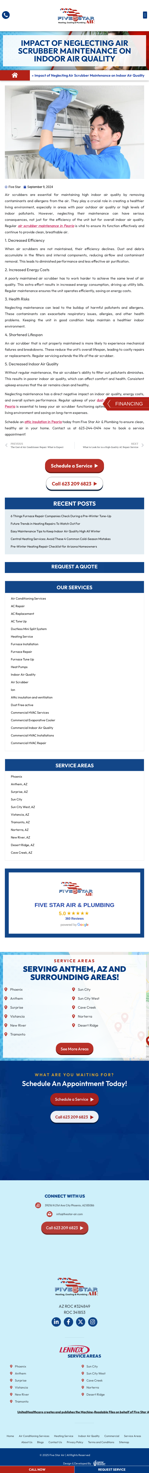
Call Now (37, 1469)
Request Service (112, 1469)
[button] (145, 15)
